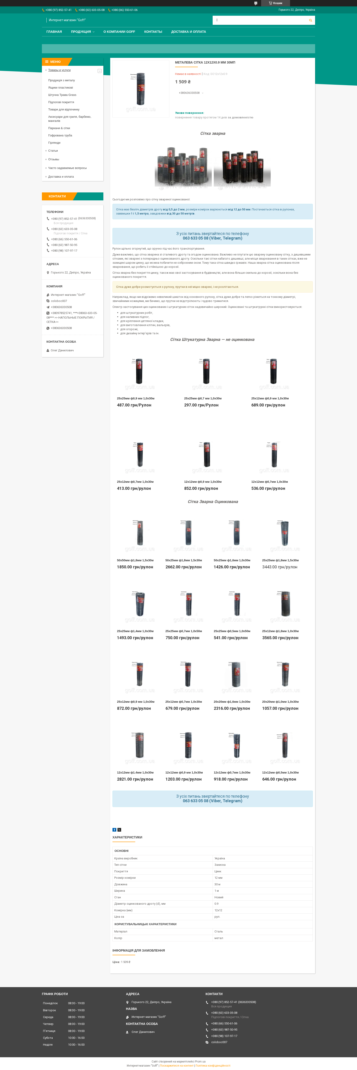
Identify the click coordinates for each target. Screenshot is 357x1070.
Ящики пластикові (60, 87)
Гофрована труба (60, 135)
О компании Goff (119, 31)
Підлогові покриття (61, 102)
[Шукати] (310, 20)
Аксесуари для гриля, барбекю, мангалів (69, 119)
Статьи (53, 150)
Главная (54, 31)
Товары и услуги (59, 70)
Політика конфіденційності (213, 1065)
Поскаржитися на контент (177, 1065)
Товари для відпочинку (63, 109)
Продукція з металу (61, 80)
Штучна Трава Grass (62, 95)
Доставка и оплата (188, 31)
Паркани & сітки (59, 128)
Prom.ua (200, 1061)
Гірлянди (54, 142)
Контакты (153, 31)
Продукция (81, 31)
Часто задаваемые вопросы (67, 168)
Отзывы (53, 159)
